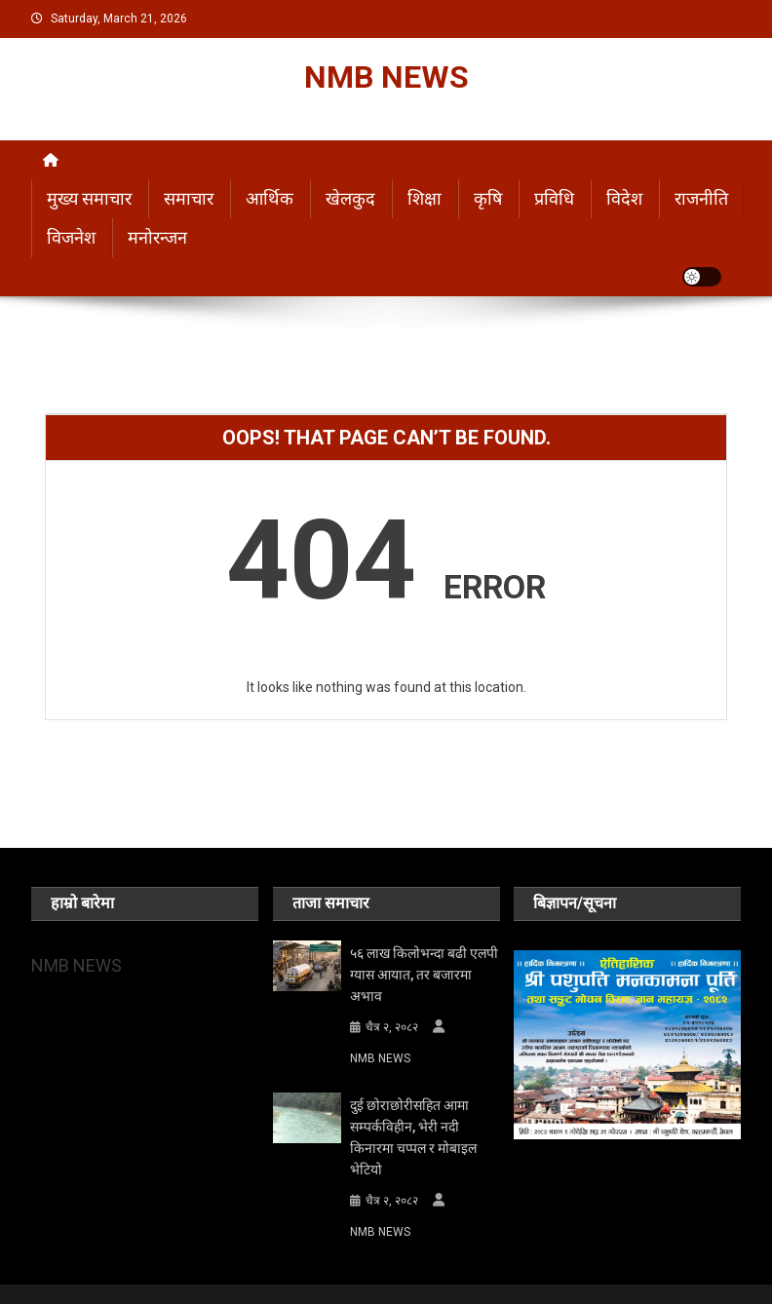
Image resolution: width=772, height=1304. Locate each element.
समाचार (188, 198)
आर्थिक (269, 198)
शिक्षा (424, 198)
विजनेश (71, 237)
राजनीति (701, 198)
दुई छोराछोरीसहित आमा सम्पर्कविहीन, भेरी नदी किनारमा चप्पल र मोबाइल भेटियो (413, 1137)
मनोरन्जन (157, 237)
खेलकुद (350, 198)
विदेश (624, 198)
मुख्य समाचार (89, 198)
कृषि (488, 198)
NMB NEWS (386, 77)
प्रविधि (554, 198)
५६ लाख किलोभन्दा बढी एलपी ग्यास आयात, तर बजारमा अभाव (424, 974)
